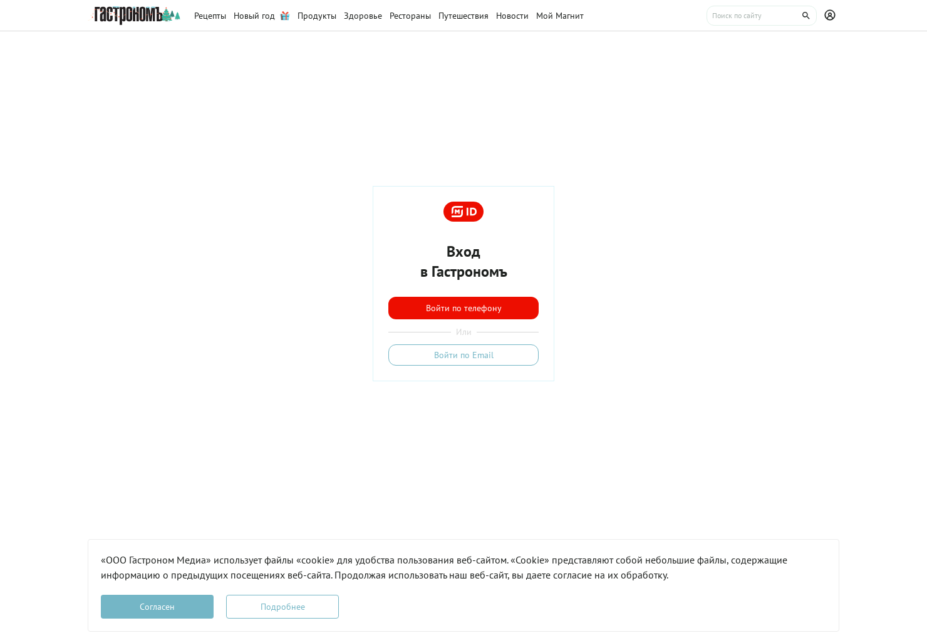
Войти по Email (464, 355)
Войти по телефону (464, 308)
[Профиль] (831, 15)
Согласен (157, 606)
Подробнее (283, 606)
